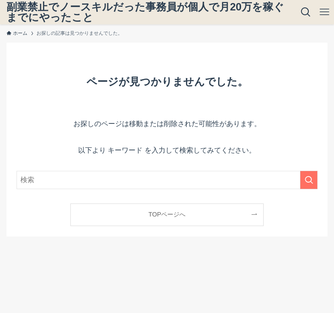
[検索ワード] (167, 180)
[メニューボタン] (324, 12)
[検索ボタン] (305, 12)
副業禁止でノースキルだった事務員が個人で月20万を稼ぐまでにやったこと (145, 12)
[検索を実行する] (308, 180)
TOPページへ (167, 214)
